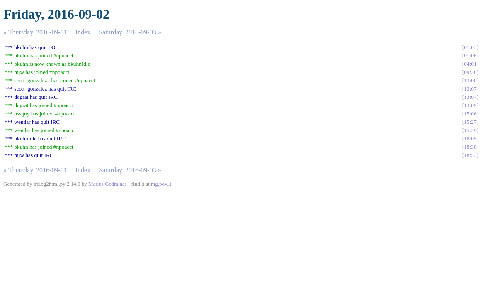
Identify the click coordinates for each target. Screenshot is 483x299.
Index (82, 32)
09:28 (470, 72)
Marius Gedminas (107, 184)
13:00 (470, 80)
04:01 (470, 64)
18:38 (470, 147)
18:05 (470, 138)
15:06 (470, 113)
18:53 (470, 155)
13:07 (470, 89)
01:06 (470, 55)
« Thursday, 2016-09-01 (35, 32)
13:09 (470, 105)
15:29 (470, 130)
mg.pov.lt (161, 184)
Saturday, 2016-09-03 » (130, 32)
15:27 (470, 122)
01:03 (470, 47)
